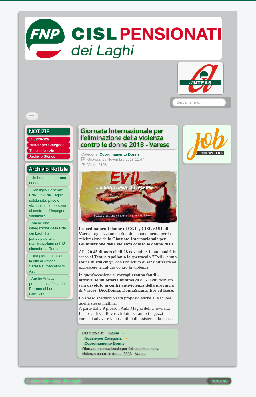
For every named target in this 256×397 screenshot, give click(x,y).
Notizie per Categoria (46, 145)
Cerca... (172, 98)
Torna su (219, 381)
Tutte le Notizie (41, 150)
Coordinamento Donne (119, 154)
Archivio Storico (42, 156)
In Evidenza (39, 139)
